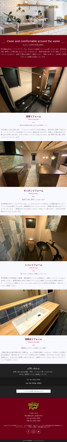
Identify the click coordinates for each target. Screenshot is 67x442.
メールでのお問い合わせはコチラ (33, 391)
